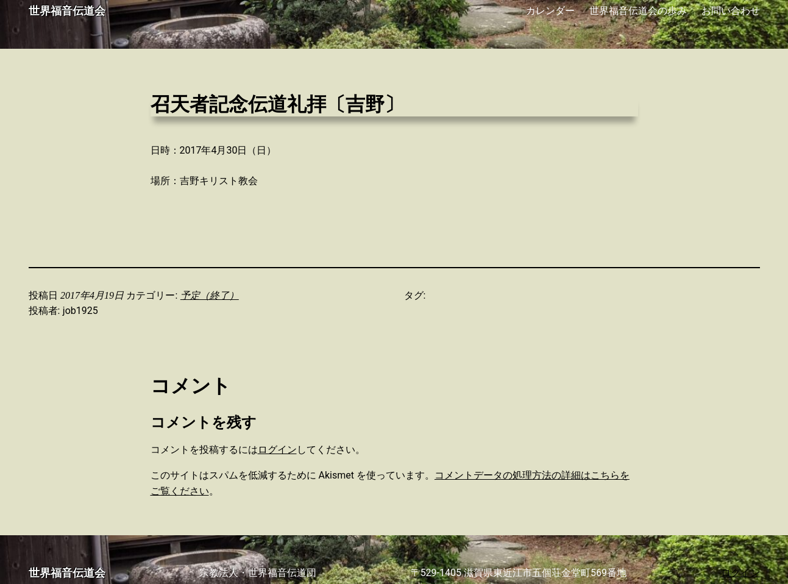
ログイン (277, 449)
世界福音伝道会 (67, 11)
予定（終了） (209, 295)
